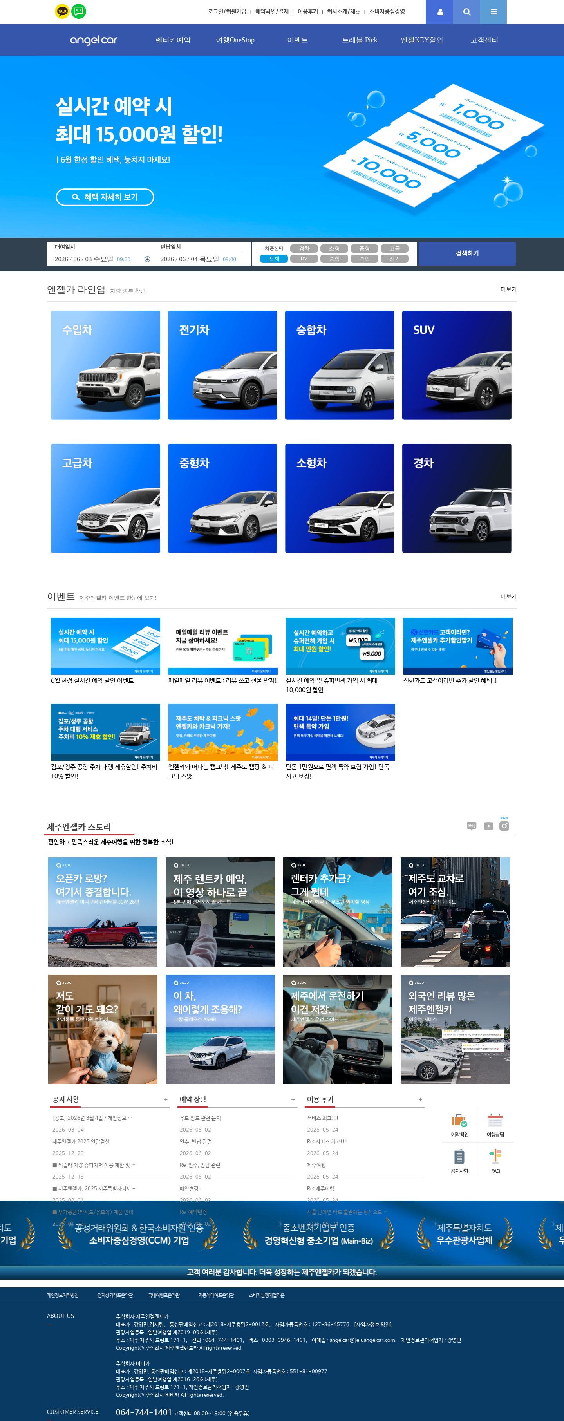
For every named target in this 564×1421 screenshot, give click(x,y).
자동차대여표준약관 (216, 1295)
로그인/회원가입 (227, 11)
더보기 (509, 289)
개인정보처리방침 (62, 1295)
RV (303, 259)
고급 (394, 248)
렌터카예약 (173, 40)
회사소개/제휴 (343, 11)
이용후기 (308, 11)
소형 (334, 248)
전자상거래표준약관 (115, 1295)
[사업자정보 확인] (373, 1325)
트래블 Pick (360, 40)
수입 (364, 259)
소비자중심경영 (387, 11)
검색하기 (467, 253)
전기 (394, 259)
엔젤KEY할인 (422, 40)
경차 (304, 248)
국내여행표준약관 (163, 1295)
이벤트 (297, 40)
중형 (364, 248)
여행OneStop (235, 40)
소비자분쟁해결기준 (266, 1295)
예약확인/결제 (272, 11)
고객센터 (484, 40)
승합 (334, 259)
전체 (274, 259)
